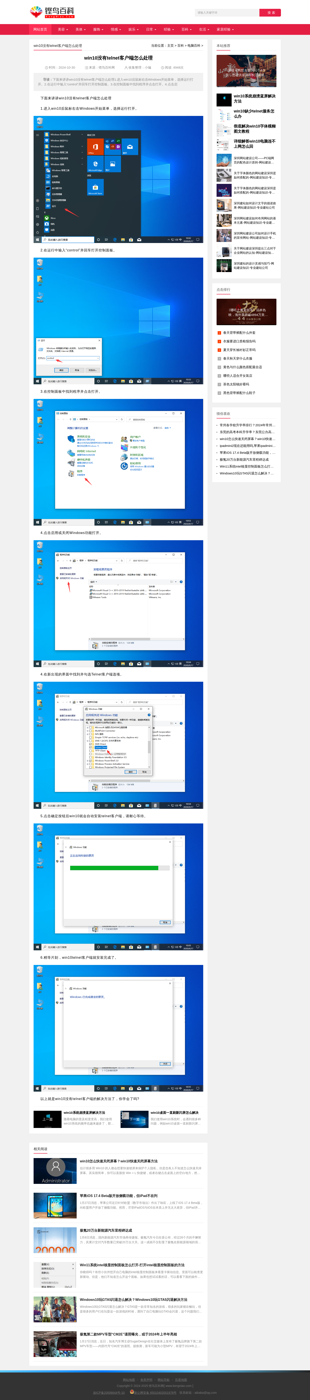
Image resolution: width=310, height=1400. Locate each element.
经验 (167, 29)
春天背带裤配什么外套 (239, 332)
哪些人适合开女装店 (237, 375)
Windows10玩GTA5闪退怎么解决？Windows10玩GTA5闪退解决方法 (133, 1300)
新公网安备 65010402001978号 (153, 1391)
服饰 (96, 29)
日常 (149, 29)
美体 (79, 29)
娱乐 (132, 29)
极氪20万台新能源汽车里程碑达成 (106, 1230)
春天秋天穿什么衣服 (237, 358)
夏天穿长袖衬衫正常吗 (239, 350)
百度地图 (181, 1380)
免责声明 (146, 1380)
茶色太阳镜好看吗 (236, 384)
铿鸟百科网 (107, 67)
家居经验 (224, 29)
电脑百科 (194, 45)
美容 (61, 29)
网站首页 (40, 29)
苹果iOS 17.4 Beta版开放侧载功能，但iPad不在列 (118, 1196)
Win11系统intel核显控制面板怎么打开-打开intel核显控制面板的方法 (132, 1265)
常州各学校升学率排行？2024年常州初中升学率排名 (257, 425)
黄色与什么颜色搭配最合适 (242, 367)
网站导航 (164, 1380)
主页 (170, 45)
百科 (184, 29)
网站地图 (129, 1380)
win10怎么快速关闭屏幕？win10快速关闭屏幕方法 (119, 1161)
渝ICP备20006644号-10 (109, 1392)
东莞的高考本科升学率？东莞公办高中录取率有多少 (257, 432)
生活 (202, 29)
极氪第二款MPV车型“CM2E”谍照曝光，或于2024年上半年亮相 (128, 1334)
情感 (114, 29)
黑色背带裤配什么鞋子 (239, 393)
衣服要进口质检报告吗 (239, 341)
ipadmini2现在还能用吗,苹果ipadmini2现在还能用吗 (257, 446)
